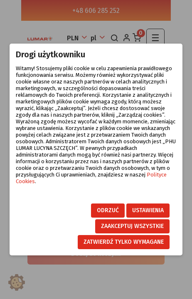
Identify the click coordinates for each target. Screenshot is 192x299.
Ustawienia (148, 210)
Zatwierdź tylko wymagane (124, 241)
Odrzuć (108, 210)
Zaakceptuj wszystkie (132, 226)
